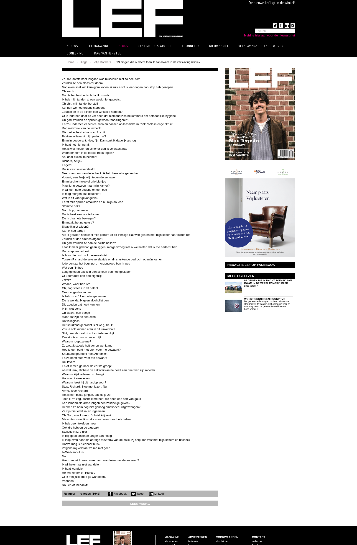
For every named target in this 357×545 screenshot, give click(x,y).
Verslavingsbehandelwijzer (260, 46)
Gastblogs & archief (155, 46)
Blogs (123, 46)
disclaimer (222, 526)
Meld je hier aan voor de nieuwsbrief (269, 35)
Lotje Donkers (102, 62)
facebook (257, 530)
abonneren (171, 526)
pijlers (191, 534)
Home (70, 62)
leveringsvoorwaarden (229, 534)
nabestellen (171, 530)
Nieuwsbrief (219, 46)
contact (169, 534)
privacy (220, 538)
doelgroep (194, 538)
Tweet (137, 493)
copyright (221, 530)
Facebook (117, 493)
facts (191, 530)
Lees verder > (251, 286)
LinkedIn (157, 493)
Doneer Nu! (76, 53)
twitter (255, 534)
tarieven (193, 526)
